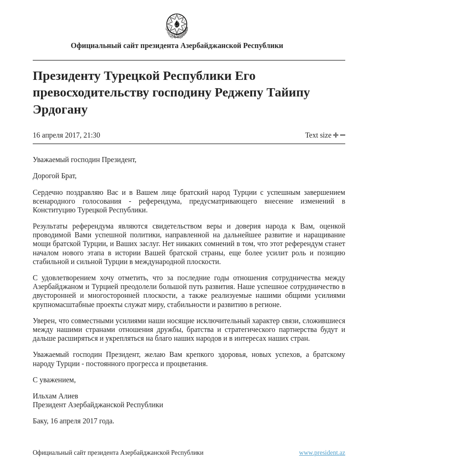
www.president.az (322, 452)
